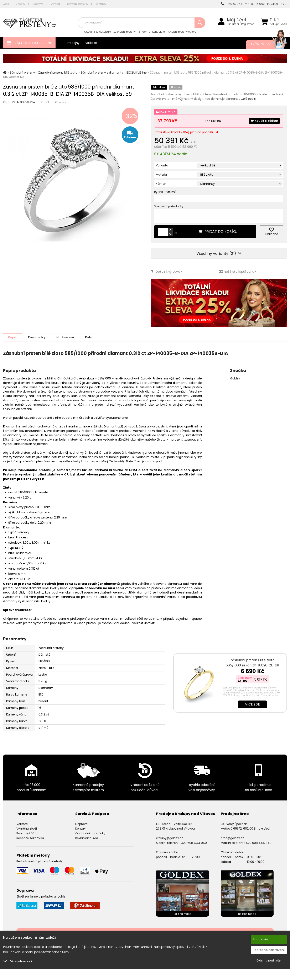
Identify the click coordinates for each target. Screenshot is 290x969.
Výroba (55, 4)
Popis (13, 337)
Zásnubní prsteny (124, 31)
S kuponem (245, 677)
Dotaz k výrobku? (166, 271)
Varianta (162, 165)
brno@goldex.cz (232, 838)
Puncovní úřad (26, 833)
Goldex (60, 102)
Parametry (37, 337)
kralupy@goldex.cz (169, 838)
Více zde (252, 704)
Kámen (161, 184)
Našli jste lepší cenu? (237, 271)
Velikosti (91, 43)
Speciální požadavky (168, 206)
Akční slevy (264, 44)
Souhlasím (261, 939)
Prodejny (73, 43)
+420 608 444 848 (257, 843)
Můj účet (237, 20)
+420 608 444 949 (193, 843)
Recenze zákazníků (30, 838)
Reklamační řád (86, 838)
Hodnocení (67, 337)
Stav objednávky (77, 4)
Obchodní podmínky (90, 833)
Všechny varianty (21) (218, 253)
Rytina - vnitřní (165, 192)
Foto (91, 337)
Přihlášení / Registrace (240, 24)
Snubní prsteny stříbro (182, 31)
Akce (6, 4)
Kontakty (100, 4)
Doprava (37, 4)
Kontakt (81, 828)
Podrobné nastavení (269, 950)
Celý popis (248, 99)
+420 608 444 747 (235, 4)
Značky (20, 4)
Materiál (161, 174)
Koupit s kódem (264, 121)
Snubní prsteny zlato (152, 31)
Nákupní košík (278, 24)
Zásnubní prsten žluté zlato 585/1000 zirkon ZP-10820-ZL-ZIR (252, 662)
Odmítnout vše (269, 960)
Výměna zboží (26, 828)
